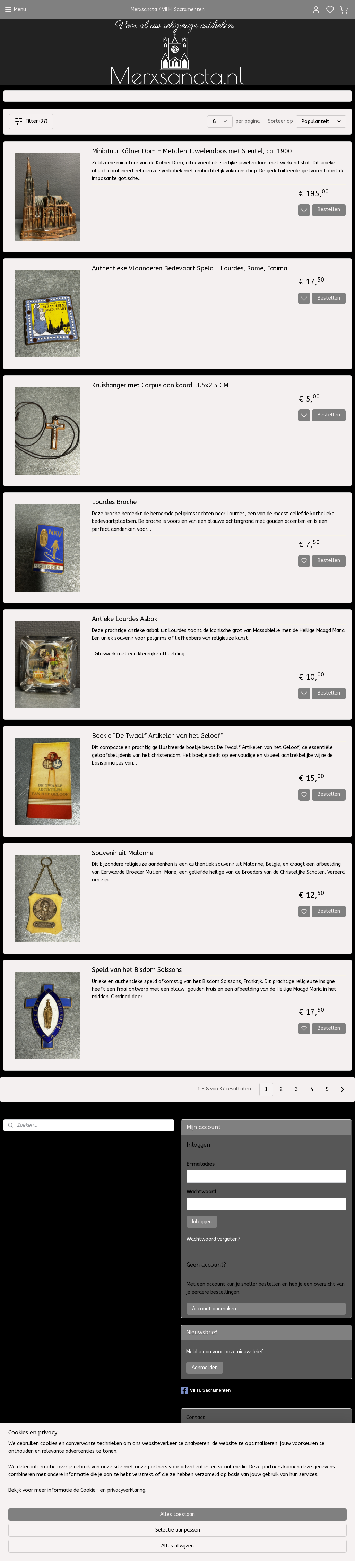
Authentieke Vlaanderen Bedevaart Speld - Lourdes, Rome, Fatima (189, 268)
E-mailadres (201, 1164)
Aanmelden (205, 1368)
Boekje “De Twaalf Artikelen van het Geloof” (158, 736)
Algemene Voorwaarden (214, 1443)
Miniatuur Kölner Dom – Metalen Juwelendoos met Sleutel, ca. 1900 (192, 151)
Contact (195, 1418)
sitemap (219, 1548)
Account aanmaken (214, 1309)
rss (233, 1548)
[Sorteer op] (321, 121)
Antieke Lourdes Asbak (124, 619)
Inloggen (202, 1222)
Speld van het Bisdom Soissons (137, 970)
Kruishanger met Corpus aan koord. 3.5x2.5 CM (160, 385)
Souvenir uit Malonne (122, 853)
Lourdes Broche (114, 502)
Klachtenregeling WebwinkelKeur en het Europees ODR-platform (261, 1495)
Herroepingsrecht (206, 1521)
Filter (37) (31, 121)
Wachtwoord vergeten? (213, 1239)
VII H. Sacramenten (206, 1390)
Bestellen (329, 210)
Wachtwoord (201, 1192)
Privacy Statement (207, 1469)
